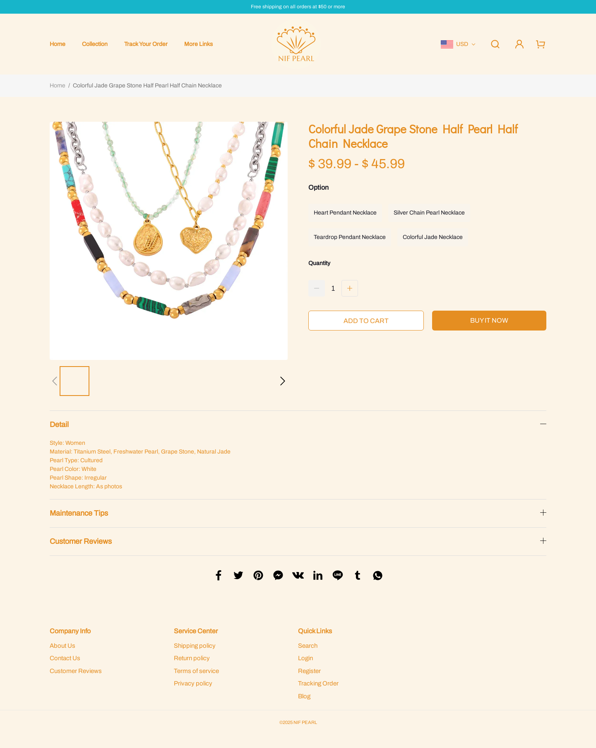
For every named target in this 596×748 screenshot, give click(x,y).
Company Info (70, 631)
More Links (198, 44)
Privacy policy (193, 683)
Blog (304, 696)
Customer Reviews (76, 671)
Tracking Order (318, 683)
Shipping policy (195, 645)
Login (305, 658)
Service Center (196, 631)
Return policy (192, 658)
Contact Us (65, 658)
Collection (95, 44)
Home (57, 44)
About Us (62, 645)
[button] (55, 381)
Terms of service (196, 671)
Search (307, 645)
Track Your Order (146, 44)
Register (309, 671)
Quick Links (315, 631)
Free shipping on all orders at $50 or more (298, 7)
